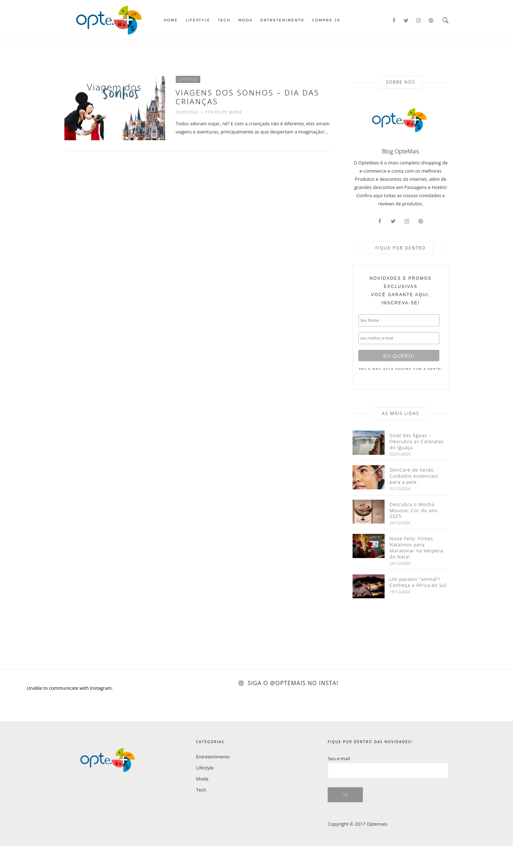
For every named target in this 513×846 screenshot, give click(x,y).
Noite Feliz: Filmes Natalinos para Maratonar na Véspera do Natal (416, 548)
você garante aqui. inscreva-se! (401, 290)
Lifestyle (198, 20)
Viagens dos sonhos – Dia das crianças (247, 97)
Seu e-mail (339, 758)
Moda (245, 20)
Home (171, 20)
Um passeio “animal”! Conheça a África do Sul (418, 582)
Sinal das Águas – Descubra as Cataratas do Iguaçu (417, 441)
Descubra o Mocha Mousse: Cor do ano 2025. (414, 510)
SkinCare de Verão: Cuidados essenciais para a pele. (414, 476)
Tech (224, 20)
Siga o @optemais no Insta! (293, 683)
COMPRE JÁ (326, 20)
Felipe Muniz (228, 112)
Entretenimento (282, 20)
